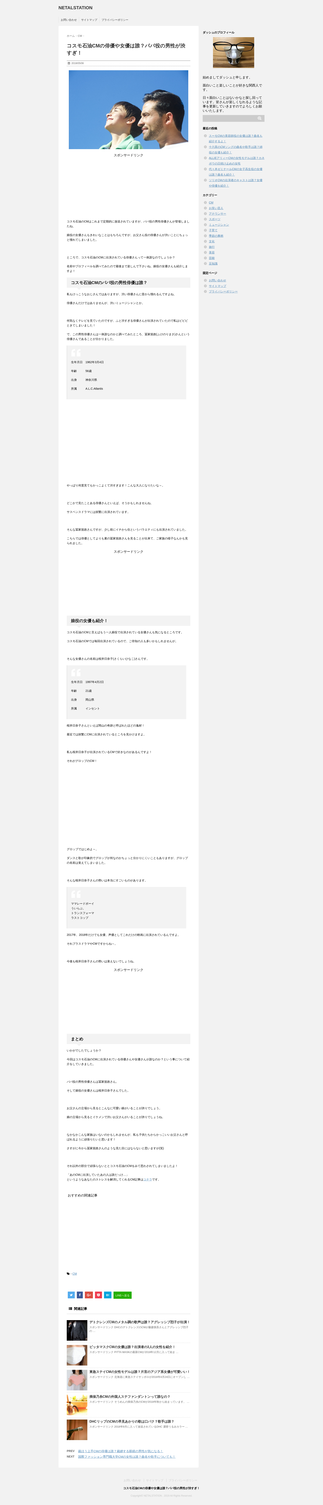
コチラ (147, 1179)
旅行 (212, 247)
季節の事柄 (216, 235)
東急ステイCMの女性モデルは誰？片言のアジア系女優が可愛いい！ (139, 1372)
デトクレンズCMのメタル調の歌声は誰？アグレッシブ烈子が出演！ (139, 1322)
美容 (212, 252)
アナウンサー (217, 213)
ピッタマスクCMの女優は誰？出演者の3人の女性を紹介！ (132, 1347)
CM (74, 1273)
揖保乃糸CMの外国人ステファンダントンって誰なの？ (129, 1396)
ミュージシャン (219, 224)
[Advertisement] (128, 186)
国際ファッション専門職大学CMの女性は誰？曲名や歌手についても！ (127, 1456)
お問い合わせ (69, 19)
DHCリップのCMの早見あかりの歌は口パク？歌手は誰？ (131, 1421)
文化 (212, 241)
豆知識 (213, 263)
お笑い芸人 (216, 208)
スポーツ (214, 219)
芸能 (212, 258)
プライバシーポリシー (115, 19)
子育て (213, 230)
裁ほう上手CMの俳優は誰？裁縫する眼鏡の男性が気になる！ (120, 1451)
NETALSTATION (75, 7)
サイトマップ (89, 19)
